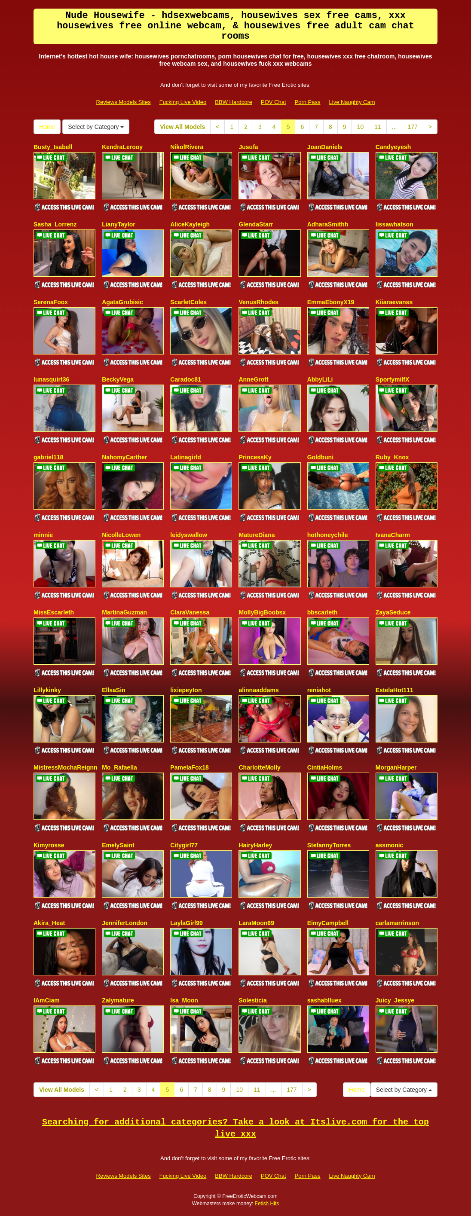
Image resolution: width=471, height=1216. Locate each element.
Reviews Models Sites (123, 102)
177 (412, 126)
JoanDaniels (325, 147)
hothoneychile (327, 535)
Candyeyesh (393, 147)
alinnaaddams (258, 690)
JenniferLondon (124, 923)
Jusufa (248, 147)
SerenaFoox (51, 302)
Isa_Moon (184, 1000)
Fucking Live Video (183, 102)
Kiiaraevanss (394, 302)
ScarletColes (188, 302)
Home (47, 126)
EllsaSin (113, 690)
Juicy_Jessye (395, 1000)
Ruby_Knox (392, 457)
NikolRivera (186, 147)
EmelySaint (118, 845)
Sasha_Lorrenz (55, 224)
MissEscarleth (54, 612)
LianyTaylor (118, 224)
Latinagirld (185, 457)
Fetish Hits (267, 1204)
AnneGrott (253, 379)
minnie (43, 535)
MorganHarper (396, 767)
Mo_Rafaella (119, 767)
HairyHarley (255, 845)
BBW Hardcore (233, 102)
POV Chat (273, 102)
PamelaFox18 (189, 767)
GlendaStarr (256, 224)
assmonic (390, 845)
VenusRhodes (258, 302)
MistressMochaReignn (66, 767)
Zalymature (118, 1000)
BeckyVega (118, 379)
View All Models (182, 126)
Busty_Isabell (53, 147)
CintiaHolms (325, 767)
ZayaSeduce (393, 612)
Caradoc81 (185, 379)
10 (360, 126)
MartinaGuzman (124, 612)
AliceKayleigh (190, 224)
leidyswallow (188, 535)
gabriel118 (48, 457)
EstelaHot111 (394, 690)
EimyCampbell (328, 923)
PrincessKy (255, 457)
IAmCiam (47, 1000)
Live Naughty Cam (352, 102)
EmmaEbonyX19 (331, 302)
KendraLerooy (122, 147)
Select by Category (96, 126)
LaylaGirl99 (186, 923)
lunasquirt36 (51, 379)
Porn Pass (308, 102)
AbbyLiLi (320, 379)
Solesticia (252, 1000)
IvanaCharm (393, 535)
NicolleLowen (121, 535)
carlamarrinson (397, 923)
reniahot (319, 690)
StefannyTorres (329, 845)
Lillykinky (47, 690)
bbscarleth (322, 612)
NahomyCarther (124, 457)
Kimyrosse (49, 845)
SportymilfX (393, 379)
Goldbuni (320, 457)
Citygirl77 (184, 845)
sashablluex (324, 1000)
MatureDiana (257, 535)
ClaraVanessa (189, 612)
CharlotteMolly (259, 767)
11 (377, 126)
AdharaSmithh (328, 224)
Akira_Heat (49, 923)
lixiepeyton (186, 690)
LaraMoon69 (256, 923)
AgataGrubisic (122, 302)
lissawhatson (394, 224)
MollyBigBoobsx (262, 612)
